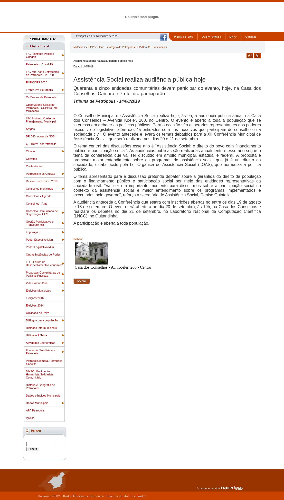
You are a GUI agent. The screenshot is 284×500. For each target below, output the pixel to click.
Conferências (34, 166)
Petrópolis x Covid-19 (39, 64)
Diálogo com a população (42, 320)
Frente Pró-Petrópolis (39, 89)
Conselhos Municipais (39, 188)
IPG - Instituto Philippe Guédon (40, 55)
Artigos (30, 128)
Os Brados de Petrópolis (41, 97)
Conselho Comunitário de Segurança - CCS (42, 212)
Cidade (30, 151)
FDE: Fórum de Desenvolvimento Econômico (44, 263)
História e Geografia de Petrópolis (40, 386)
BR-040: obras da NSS (40, 136)
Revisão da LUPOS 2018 (42, 181)
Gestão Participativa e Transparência (40, 223)
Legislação (33, 232)
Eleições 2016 (35, 298)
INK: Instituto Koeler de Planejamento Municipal (41, 120)
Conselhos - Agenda (38, 196)
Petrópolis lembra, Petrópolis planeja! (44, 362)
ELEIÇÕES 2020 (36, 82)
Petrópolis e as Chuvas (40, 173)
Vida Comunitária (37, 283)
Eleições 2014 (35, 305)
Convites (31, 158)
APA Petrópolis (35, 410)
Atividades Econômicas (40, 342)
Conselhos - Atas (36, 203)
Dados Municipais (37, 403)
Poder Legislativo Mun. (40, 247)
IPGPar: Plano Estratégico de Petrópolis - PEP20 (42, 73)
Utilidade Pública (36, 335)
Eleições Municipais (38, 290)
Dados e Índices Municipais (43, 395)
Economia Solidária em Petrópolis (40, 352)
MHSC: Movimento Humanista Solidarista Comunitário (39, 374)
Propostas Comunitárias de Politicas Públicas (43, 274)
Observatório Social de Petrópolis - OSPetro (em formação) (42, 107)
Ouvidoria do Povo (37, 312)
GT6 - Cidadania (157, 47)
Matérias (78, 47)
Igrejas (30, 417)
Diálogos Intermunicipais (41, 327)
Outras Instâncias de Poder (43, 254)
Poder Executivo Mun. (40, 239)
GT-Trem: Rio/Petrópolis (41, 143)
